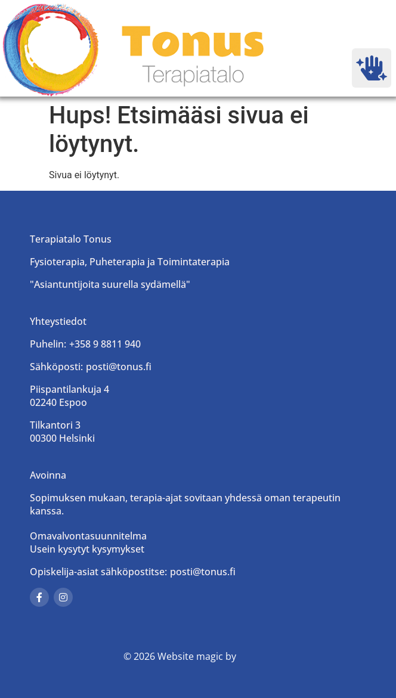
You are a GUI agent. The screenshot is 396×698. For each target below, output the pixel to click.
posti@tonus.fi (118, 366)
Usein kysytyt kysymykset (87, 549)
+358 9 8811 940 (105, 343)
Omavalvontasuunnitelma (88, 535)
